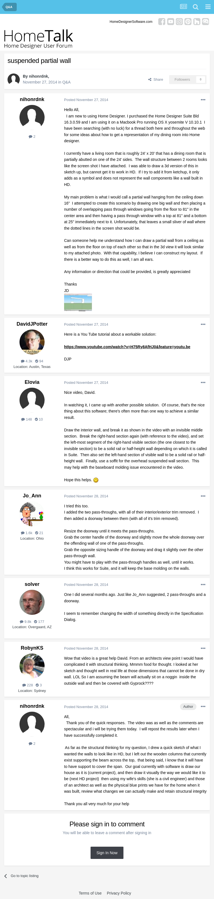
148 (26, 419)
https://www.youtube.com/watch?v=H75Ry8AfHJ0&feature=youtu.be (127, 347)
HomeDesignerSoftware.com (131, 22)
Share (155, 79)
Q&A (66, 82)
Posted (86, 100)
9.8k (25, 622)
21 (39, 533)
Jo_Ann (32, 495)
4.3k (26, 361)
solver (32, 584)
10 (39, 419)
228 (27, 685)
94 (39, 361)
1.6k (26, 533)
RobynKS (32, 648)
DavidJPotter (31, 324)
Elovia (32, 382)
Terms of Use (90, 893)
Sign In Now (106, 853)
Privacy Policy (119, 893)
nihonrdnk (38, 76)
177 (39, 622)
